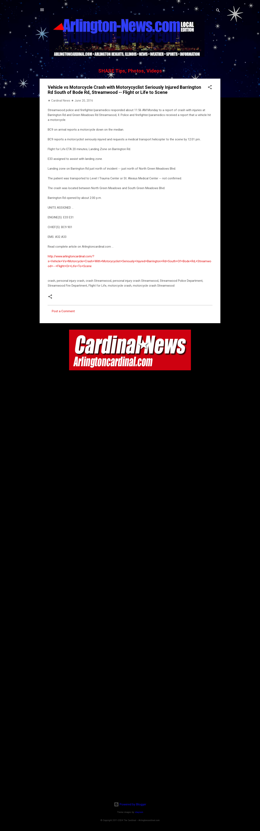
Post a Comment (63, 311)
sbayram (139, 812)
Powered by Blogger (130, 804)
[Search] (218, 11)
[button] (209, 88)
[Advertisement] (130, 772)
